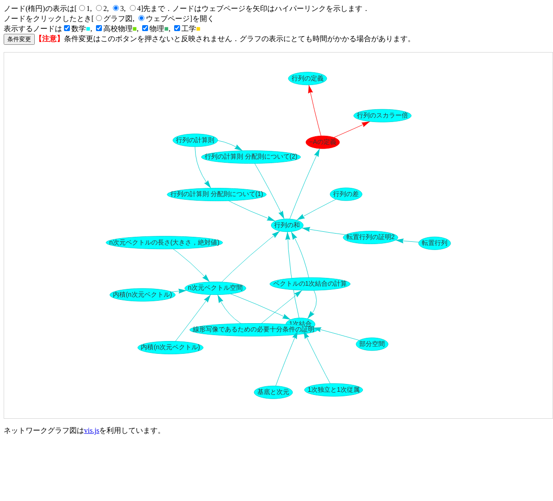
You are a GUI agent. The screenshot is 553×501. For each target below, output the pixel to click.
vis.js (91, 430)
